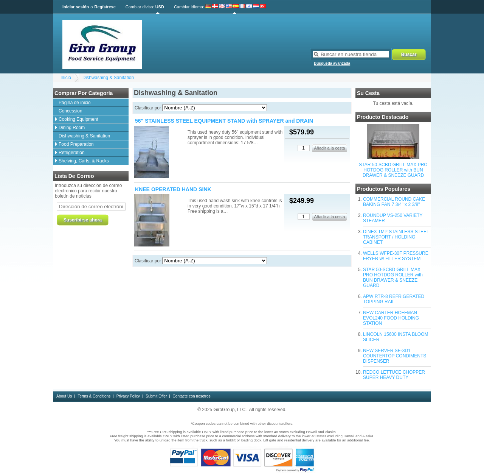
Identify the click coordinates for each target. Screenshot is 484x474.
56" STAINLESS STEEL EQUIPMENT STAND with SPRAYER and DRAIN (224, 121)
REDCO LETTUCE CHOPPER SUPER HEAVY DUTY (394, 375)
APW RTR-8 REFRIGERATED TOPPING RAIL (393, 299)
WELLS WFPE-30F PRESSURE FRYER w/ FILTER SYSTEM (395, 256)
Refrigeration (72, 152)
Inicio (65, 77)
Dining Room (72, 127)
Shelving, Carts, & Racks (84, 161)
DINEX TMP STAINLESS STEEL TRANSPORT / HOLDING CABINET (396, 237)
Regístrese (105, 7)
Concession (70, 111)
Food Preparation (76, 144)
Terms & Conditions (94, 396)
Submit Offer (156, 396)
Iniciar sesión (75, 7)
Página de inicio (75, 102)
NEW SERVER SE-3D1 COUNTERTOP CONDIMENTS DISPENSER (394, 356)
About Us (64, 396)
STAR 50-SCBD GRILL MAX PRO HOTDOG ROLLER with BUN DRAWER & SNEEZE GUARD (393, 170)
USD (159, 7)
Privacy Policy (128, 396)
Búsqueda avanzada (332, 63)
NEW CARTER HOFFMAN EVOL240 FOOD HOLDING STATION (391, 318)
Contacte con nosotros (192, 396)
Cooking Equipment (78, 119)
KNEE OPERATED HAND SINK (173, 189)
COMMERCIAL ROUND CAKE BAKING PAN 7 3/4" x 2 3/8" (394, 201)
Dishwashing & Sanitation (108, 77)
